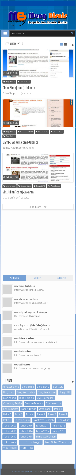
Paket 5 (41, 414)
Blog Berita (28, 386)
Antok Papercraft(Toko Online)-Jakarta (32, 325)
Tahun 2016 (58, 431)
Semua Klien (42, 132)
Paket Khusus (22, 420)
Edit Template (10, 408)
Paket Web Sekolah (43, 420)
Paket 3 (18, 414)
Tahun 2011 (42, 425)
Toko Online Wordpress (58, 442)
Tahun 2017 (9, 436)
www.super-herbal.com (24, 286)
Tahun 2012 (24, 82)
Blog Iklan (8, 392)
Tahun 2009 (9, 425)
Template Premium (46, 436)
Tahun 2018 (26, 436)
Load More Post (38, 206)
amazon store (11, 386)
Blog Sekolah (26, 398)
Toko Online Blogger (31, 442)
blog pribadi (9, 186)
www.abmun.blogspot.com (26, 299)
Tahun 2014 (26, 431)
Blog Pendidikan (47, 392)
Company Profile (12, 403)
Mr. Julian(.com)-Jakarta (18, 192)
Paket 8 (7, 420)
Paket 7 (63, 414)
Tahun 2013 (9, 431)
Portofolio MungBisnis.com (24, 471)
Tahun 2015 (42, 431)
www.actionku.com (22, 364)
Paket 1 (58, 408)
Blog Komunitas (26, 392)
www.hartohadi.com (23, 351)
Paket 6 (52, 414)
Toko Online (9, 136)
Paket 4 (30, 414)
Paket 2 (7, 414)
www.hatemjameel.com (24, 338)
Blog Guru (57, 386)
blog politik (65, 392)
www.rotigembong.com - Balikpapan (30, 312)
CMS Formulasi (45, 398)
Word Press (54, 186)
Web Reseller (10, 447)
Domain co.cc (54, 403)
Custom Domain (25, 132)
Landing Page (28, 408)
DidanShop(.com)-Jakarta (18, 87)
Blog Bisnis (9, 82)
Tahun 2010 (26, 425)
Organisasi (45, 408)
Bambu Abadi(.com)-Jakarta (20, 142)
